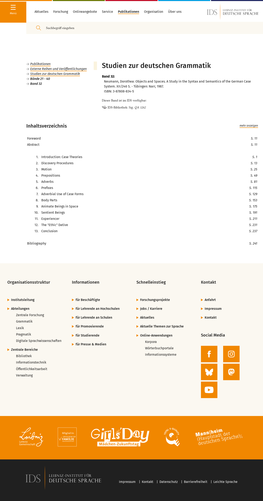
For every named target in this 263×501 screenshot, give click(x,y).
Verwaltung (24, 375)
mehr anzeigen (249, 125)
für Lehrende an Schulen (94, 317)
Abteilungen (20, 309)
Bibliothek (24, 356)
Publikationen (40, 64)
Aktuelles (147, 317)
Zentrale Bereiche (24, 350)
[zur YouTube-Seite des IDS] (209, 390)
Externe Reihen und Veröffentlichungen (58, 69)
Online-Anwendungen (156, 335)
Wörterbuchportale (159, 348)
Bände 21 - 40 (40, 79)
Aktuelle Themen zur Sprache (162, 326)
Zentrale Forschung (30, 315)
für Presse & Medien (91, 344)
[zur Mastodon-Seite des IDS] (231, 372)
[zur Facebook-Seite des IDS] (209, 354)
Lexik (20, 328)
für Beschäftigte (88, 300)
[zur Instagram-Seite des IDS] (231, 354)
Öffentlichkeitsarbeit (31, 369)
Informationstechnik (31, 362)
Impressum (213, 309)
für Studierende (87, 335)
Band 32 (36, 84)
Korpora (151, 342)
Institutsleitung (23, 300)
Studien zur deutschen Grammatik (55, 74)
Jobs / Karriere (151, 309)
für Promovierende (90, 326)
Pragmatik (23, 334)
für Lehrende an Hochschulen (98, 309)
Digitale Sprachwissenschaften (38, 341)
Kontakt (211, 317)
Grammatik (24, 321)
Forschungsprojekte (155, 300)
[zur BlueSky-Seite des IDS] (209, 372)
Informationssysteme (160, 355)
